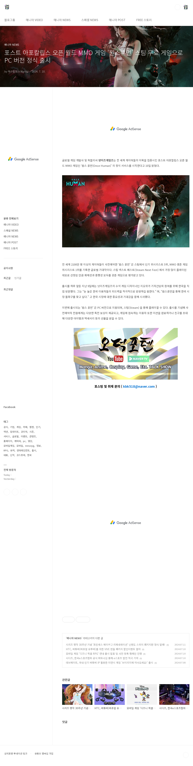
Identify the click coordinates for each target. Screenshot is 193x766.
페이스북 (7, 492)
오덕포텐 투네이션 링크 (15, 753)
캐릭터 (17, 441)
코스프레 (21, 455)
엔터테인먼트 (23, 450)
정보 (38, 445)
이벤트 (24, 436)
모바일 (20, 445)
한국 (29, 455)
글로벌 (15, 436)
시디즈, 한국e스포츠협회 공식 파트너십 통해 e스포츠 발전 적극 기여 (102, 658)
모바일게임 (9, 445)
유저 (12, 450)
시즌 (31, 431)
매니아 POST (117, 20)
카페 (25, 427)
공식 (6, 427)
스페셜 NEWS (89, 20)
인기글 (17, 278)
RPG (6, 450)
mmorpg (29, 445)
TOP (186, 755)
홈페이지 (8, 441)
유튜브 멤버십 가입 (44, 753)
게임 (19, 427)
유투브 (23, 492)
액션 (6, 431)
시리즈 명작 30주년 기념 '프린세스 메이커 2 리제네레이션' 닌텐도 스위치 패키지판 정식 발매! (115, 644)
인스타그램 (15, 492)
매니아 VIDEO (34, 20)
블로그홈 (9, 20)
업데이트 (14, 431)
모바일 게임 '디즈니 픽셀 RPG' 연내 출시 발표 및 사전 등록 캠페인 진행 (104, 653)
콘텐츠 (32, 436)
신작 (12, 455)
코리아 (24, 431)
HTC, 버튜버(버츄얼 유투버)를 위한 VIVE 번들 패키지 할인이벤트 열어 (103, 649)
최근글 (7, 278)
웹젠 (31, 427)
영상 (30, 441)
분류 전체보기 (11, 218)
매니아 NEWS (62, 20)
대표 (6, 455)
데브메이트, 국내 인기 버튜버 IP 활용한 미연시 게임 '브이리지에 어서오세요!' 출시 (109, 662)
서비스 (7, 436)
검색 (177, 7)
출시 (34, 450)
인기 (38, 427)
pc (24, 441)
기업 (12, 427)
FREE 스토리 (144, 20)
